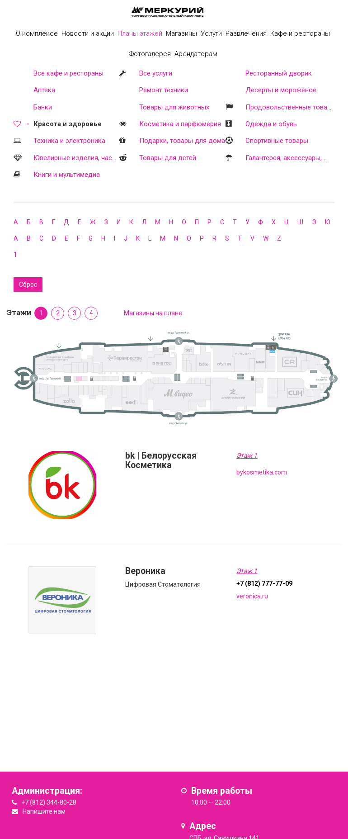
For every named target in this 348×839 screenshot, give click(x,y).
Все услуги (155, 73)
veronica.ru (252, 596)
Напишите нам (44, 811)
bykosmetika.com (261, 472)
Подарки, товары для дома (182, 141)
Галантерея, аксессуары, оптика (295, 158)
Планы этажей (140, 33)
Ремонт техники (163, 90)
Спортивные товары (276, 141)
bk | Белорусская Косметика (161, 460)
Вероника (145, 571)
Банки (42, 107)
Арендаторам (195, 54)
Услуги (211, 33)
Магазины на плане (153, 313)
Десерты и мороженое (280, 90)
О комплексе (37, 33)
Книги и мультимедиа (66, 175)
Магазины (181, 33)
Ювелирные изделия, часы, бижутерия (93, 158)
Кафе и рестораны (300, 33)
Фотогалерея (150, 54)
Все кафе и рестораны (68, 73)
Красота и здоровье (67, 124)
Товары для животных (174, 107)
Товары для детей (167, 158)
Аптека (44, 90)
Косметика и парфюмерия (180, 124)
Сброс (28, 284)
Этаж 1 (246, 455)
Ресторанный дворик (278, 73)
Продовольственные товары (290, 107)
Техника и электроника (69, 141)
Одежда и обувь (271, 124)
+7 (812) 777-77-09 (264, 583)
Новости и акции (87, 33)
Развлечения (246, 33)
